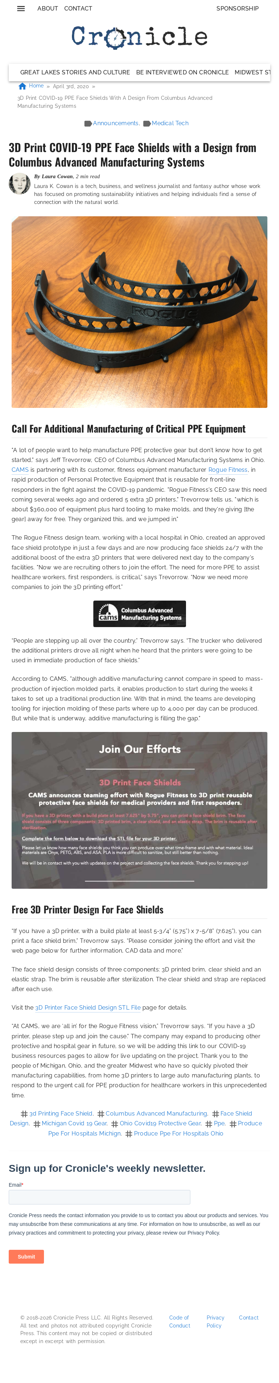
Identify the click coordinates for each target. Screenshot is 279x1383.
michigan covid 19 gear (74, 1123)
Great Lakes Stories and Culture (75, 72)
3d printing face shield (61, 1113)
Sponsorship (238, 8)
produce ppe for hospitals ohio (178, 1133)
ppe (219, 1123)
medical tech (170, 123)
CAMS (20, 469)
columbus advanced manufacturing (156, 1113)
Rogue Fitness (228, 469)
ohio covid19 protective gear (160, 1123)
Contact (78, 8)
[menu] (21, 8)
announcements (115, 123)
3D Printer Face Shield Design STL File (88, 1007)
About (47, 8)
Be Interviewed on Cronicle (182, 72)
